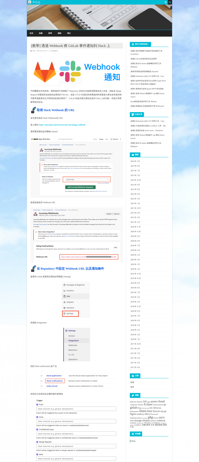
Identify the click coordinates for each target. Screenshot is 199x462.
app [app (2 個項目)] (148, 402)
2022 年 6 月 (135, 194)
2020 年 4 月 (135, 260)
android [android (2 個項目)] (133, 402)
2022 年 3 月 (135, 199)
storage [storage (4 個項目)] (138, 420)
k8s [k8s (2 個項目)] (160, 408)
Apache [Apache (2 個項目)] (139, 402)
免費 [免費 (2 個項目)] (144, 425)
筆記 (69, 33)
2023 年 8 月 (135, 166)
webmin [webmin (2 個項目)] (133, 423)
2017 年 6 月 (135, 358)
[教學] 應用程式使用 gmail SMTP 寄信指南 (146, 89)
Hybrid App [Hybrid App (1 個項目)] (146, 408)
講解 (59, 33)
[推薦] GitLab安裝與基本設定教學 (143, 59)
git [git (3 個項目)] (165, 404)
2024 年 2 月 (135, 161)
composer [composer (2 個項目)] (133, 405)
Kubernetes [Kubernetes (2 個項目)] (134, 411)
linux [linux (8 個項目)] (143, 411)
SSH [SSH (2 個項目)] (131, 421)
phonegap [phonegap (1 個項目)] (144, 418)
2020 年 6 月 (135, 250)
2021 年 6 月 (135, 213)
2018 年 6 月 (135, 321)
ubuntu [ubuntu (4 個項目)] (146, 420)
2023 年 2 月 (135, 175)
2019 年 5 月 (135, 297)
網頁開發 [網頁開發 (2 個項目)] (159, 425)
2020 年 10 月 (135, 232)
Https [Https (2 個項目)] (140, 408)
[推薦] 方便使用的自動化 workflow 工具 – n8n (148, 126)
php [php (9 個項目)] (150, 417)
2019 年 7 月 (135, 292)
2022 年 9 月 (135, 185)
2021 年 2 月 (135, 222)
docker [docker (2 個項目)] (140, 405)
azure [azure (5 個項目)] (154, 401)
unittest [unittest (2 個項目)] (153, 421)
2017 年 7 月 (135, 353)
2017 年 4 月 (135, 367)
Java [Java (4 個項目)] (155, 407)
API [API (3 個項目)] (145, 401)
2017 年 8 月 (135, 349)
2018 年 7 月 (135, 316)
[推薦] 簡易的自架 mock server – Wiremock (146, 130)
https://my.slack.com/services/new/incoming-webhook (62, 125)
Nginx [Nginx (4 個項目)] (133, 413)
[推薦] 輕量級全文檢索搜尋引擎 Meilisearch (147, 106)
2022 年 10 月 (135, 180)
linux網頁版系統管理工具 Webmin (143, 101)
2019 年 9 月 (135, 283)
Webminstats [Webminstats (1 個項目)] (140, 423)
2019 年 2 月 (135, 302)
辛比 (34, 51)
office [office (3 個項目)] (147, 414)
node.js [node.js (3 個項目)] (140, 414)
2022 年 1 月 (135, 203)
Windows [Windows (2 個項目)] (148, 423)
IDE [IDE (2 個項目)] (151, 408)
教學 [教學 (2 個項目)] (148, 425)
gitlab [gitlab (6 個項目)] (133, 407)
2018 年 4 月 (135, 330)
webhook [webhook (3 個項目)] (161, 420)
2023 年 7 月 (135, 171)
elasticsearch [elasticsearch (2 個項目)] (158, 405)
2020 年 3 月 (135, 264)
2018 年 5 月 (135, 325)
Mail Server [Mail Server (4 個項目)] (153, 411)
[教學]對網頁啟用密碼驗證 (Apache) (144, 71)
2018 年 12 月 (135, 306)
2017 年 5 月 (135, 363)
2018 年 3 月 (135, 335)
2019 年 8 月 (135, 288)
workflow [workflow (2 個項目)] (138, 425)
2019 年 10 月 (135, 278)
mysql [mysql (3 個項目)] (163, 411)
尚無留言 (54, 51)
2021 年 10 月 (135, 208)
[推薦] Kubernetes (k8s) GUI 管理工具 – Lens (147, 121)
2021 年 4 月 (135, 217)
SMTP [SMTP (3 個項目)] (161, 417)
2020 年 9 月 (135, 236)
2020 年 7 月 (135, 246)
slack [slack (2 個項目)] (156, 418)
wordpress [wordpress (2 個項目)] (156, 423)
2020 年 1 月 (135, 269)
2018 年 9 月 (135, 311)
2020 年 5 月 (135, 255)
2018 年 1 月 (135, 339)
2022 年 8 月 (135, 189)
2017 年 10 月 (135, 344)
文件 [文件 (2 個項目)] (152, 425)
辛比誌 (132, 441)
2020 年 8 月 (135, 241)
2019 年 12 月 (135, 274)
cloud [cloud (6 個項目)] (161, 401)
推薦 (41, 33)
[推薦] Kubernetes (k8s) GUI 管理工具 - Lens (147, 76)
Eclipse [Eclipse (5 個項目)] (148, 404)
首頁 (31, 33)
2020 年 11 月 (135, 227)
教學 (50, 33)
